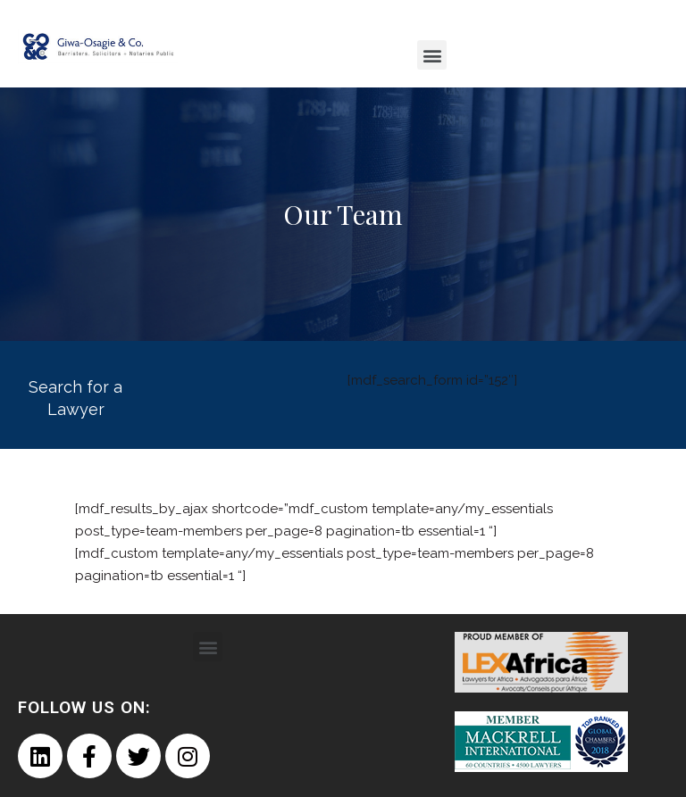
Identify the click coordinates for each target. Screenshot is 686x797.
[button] (432, 55)
